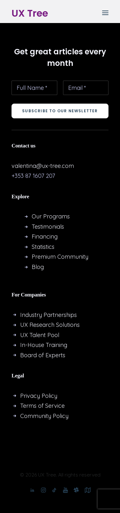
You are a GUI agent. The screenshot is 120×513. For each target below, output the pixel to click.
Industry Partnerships (48, 315)
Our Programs (51, 216)
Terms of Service (42, 405)
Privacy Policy (38, 395)
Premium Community (60, 256)
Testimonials (48, 226)
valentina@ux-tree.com (43, 166)
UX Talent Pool (39, 335)
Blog (38, 267)
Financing (45, 236)
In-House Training (43, 345)
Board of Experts (42, 355)
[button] (105, 12)
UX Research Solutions (50, 324)
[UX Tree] (30, 13)
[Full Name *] (34, 88)
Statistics (43, 246)
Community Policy (44, 416)
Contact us (24, 146)
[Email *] (86, 88)
